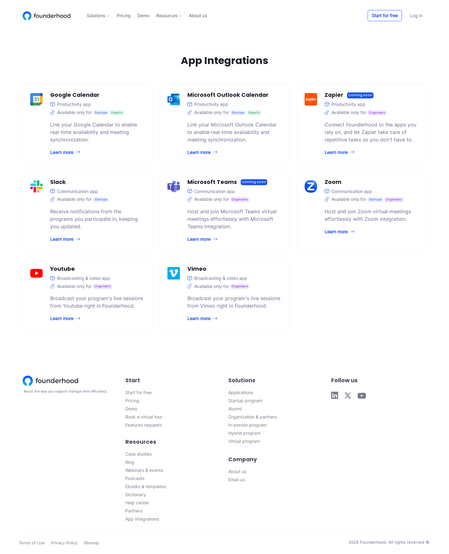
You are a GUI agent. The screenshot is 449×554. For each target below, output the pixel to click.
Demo (143, 15)
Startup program (245, 400)
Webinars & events (144, 470)
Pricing (124, 15)
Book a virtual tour (143, 416)
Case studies (138, 454)
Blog (129, 462)
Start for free (385, 15)
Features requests (143, 425)
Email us (236, 479)
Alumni (235, 408)
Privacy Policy (64, 543)
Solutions (98, 15)
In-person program (247, 425)
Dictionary (135, 494)
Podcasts (134, 478)
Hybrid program (244, 433)
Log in (416, 15)
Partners (133, 510)
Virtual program (244, 441)
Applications (240, 392)
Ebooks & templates (145, 486)
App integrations (142, 519)
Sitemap (91, 543)
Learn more (65, 152)
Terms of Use (32, 543)
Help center (137, 502)
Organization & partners (252, 416)
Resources (169, 15)
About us (198, 15)
